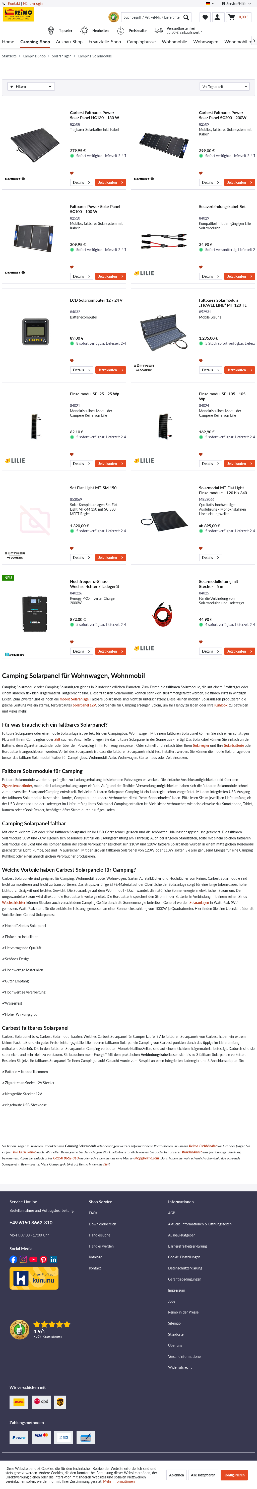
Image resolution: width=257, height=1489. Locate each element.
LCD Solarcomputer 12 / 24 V (96, 300)
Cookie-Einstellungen (184, 1257)
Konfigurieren (234, 1475)
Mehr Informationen (119, 1481)
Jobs (171, 1301)
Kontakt (14, 3)
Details (81, 182)
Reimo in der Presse (183, 1312)
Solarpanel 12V (84, 705)
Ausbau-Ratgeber (181, 1235)
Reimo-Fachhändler (203, 1146)
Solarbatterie (234, 745)
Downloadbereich (102, 1224)
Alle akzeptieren (203, 1475)
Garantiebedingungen (184, 1279)
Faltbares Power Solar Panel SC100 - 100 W (95, 209)
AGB (171, 1213)
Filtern (18, 86)
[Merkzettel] (205, 17)
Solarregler (201, 745)
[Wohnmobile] (174, 42)
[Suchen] (186, 17)
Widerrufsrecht (180, 1367)
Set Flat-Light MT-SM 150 (93, 487)
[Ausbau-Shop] (69, 42)
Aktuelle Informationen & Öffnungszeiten (200, 1224)
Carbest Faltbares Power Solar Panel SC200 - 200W (222, 115)
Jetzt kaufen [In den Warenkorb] (110, 182)
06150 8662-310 (66, 1158)
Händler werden (101, 1246)
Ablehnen (176, 1475)
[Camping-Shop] (35, 42)
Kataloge (95, 1257)
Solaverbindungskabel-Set (222, 206)
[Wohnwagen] (205, 42)
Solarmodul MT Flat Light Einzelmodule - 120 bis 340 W (223, 490)
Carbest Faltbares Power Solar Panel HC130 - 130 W (94, 115)
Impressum (176, 1290)
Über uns (175, 1345)
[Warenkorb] (238, 17)
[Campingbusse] (141, 42)
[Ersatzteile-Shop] (105, 42)
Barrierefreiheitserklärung (187, 1246)
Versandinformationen (185, 1356)
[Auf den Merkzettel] (72, 173)
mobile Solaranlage (74, 699)
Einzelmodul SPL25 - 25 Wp (94, 393)
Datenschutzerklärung (185, 1268)
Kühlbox (220, 705)
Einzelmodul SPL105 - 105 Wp (222, 396)
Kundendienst (192, 1152)
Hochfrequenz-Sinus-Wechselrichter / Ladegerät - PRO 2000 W (96, 584)
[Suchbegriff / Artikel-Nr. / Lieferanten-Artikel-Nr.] (156, 17)
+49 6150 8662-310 (31, 1222)
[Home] (8, 42)
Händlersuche (99, 1235)
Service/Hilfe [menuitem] (234, 4)
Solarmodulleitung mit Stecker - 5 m (218, 584)
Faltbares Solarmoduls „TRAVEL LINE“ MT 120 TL (222, 302)
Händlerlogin (33, 3)
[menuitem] (156, 17)
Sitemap (174, 1323)
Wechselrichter (13, 902)
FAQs (93, 1213)
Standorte (175, 1334)
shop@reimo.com (146, 1158)
